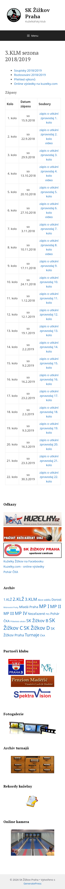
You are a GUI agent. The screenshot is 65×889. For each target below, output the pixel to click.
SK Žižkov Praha (37, 13)
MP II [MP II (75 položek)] (55, 606)
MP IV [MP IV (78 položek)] (21, 613)
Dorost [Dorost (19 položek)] (56, 599)
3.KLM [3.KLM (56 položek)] (31, 599)
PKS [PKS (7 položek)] (48, 614)
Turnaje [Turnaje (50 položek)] (32, 635)
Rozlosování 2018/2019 (30, 75)
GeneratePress (32, 883)
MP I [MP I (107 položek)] (44, 606)
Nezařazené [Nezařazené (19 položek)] (36, 614)
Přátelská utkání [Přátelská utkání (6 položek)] (18, 621)
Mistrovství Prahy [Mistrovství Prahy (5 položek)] (10, 607)
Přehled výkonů (25, 79)
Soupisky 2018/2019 (28, 70)
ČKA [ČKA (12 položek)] (42, 635)
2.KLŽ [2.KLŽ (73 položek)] (18, 599)
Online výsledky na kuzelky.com (36, 84)
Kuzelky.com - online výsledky (23, 566)
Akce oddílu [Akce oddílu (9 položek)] (44, 599)
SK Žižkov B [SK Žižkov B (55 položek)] (37, 620)
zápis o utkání (49, 114)
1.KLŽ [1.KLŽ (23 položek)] (7, 599)
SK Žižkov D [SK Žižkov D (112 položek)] (37, 628)
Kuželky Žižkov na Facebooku (23, 561)
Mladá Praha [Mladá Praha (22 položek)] (28, 607)
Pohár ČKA (10, 572)
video (49, 143)
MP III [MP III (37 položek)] (8, 613)
